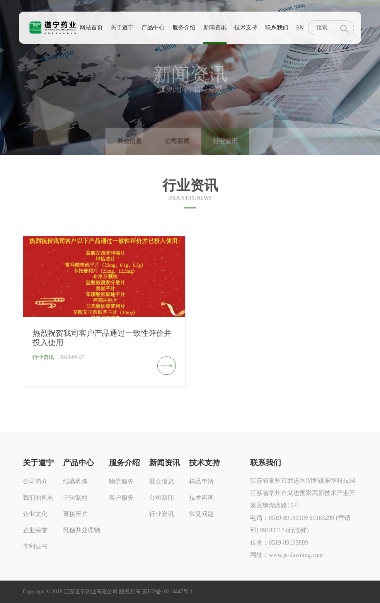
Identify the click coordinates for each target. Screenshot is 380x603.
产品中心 (153, 27)
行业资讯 (161, 514)
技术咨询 (201, 497)
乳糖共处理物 (81, 530)
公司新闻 (161, 497)
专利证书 (35, 546)
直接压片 (75, 514)
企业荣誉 (35, 530)
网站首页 (91, 27)
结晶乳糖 (75, 481)
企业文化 (35, 514)
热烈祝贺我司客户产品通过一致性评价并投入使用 (102, 342)
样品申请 (201, 481)
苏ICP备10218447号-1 (167, 591)
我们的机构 (38, 497)
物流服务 (121, 481)
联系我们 (276, 27)
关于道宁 (122, 27)
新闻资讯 (215, 27)
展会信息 (161, 481)
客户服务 (121, 497)
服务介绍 (184, 27)
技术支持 (245, 27)
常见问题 (201, 514)
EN (300, 27)
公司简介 (35, 481)
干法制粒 (75, 497)
